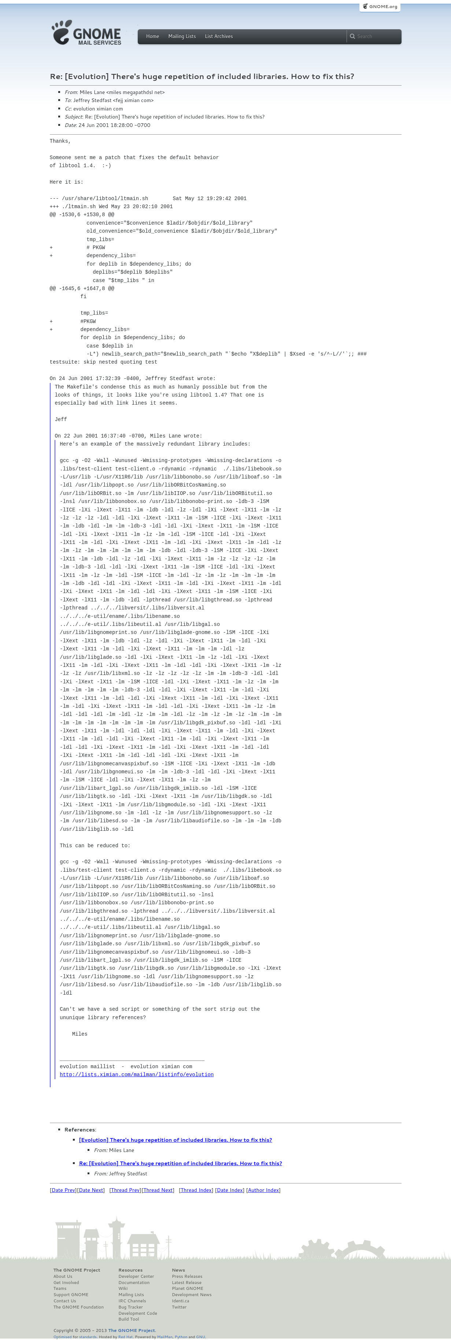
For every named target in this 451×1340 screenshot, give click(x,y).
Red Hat (125, 1336)
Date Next (91, 1190)
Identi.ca (180, 1301)
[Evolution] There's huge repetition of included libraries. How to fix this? (175, 1140)
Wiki (122, 1288)
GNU (200, 1336)
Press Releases (187, 1276)
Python (181, 1336)
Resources (130, 1270)
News (178, 1270)
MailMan (165, 1336)
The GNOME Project (76, 1270)
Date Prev (63, 1190)
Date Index (230, 1190)
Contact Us (64, 1301)
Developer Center (136, 1276)
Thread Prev (125, 1190)
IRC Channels (132, 1301)
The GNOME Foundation (78, 1307)
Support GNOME (71, 1295)
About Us (63, 1276)
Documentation (133, 1282)
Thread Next (158, 1190)
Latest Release (187, 1282)
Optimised (62, 1336)
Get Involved (66, 1282)
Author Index (263, 1190)
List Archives (219, 36)
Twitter (179, 1307)
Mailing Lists (182, 36)
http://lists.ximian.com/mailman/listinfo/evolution (137, 1074)
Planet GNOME (187, 1288)
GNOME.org (383, 6)
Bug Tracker (130, 1307)
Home (152, 36)
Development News (192, 1295)
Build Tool (128, 1319)
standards (88, 1336)
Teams (60, 1288)
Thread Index (196, 1190)
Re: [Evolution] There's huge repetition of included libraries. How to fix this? (180, 1163)
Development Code (137, 1313)
